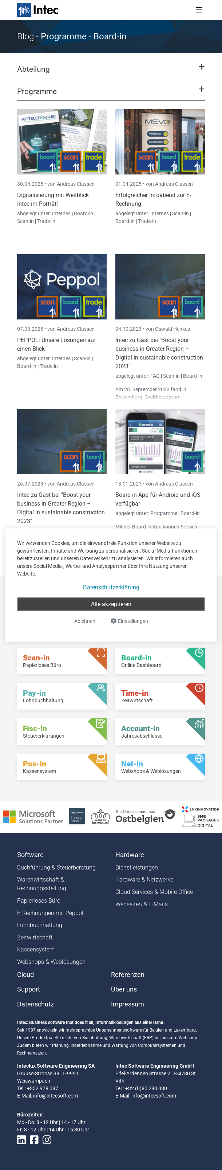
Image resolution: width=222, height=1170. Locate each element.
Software (30, 855)
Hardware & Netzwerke (144, 879)
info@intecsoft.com (55, 1096)
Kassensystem (36, 949)
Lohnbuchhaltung (39, 925)
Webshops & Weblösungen (51, 961)
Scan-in (25, 221)
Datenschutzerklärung (111, 587)
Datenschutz (35, 1004)
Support (28, 989)
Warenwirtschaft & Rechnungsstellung (41, 884)
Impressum (127, 1004)
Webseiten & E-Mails (141, 904)
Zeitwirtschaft (34, 937)
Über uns (124, 989)
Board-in (83, 213)
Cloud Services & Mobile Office (154, 891)
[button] (111, 72)
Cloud (25, 974)
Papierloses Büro (38, 900)
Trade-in (46, 221)
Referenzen (127, 974)
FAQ (155, 376)
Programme (164, 513)
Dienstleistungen (136, 867)
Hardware (129, 855)
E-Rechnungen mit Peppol (50, 913)
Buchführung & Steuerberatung (56, 867)
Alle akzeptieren (111, 604)
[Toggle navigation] (199, 10)
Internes (62, 213)
